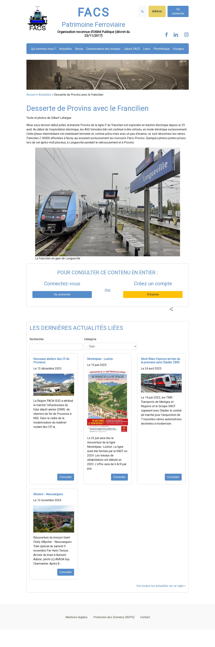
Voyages (178, 49)
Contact (145, 617)
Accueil (31, 94)
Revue (79, 49)
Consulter (66, 477)
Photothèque (161, 49)
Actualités (65, 49)
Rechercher (37, 339)
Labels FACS (132, 49)
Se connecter (178, 11)
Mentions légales (76, 617)
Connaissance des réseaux (103, 49)
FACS (94, 12)
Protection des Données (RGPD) (113, 617)
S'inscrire (153, 294)
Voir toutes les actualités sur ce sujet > (161, 586)
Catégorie (90, 339)
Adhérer (157, 11)
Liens (146, 49)
